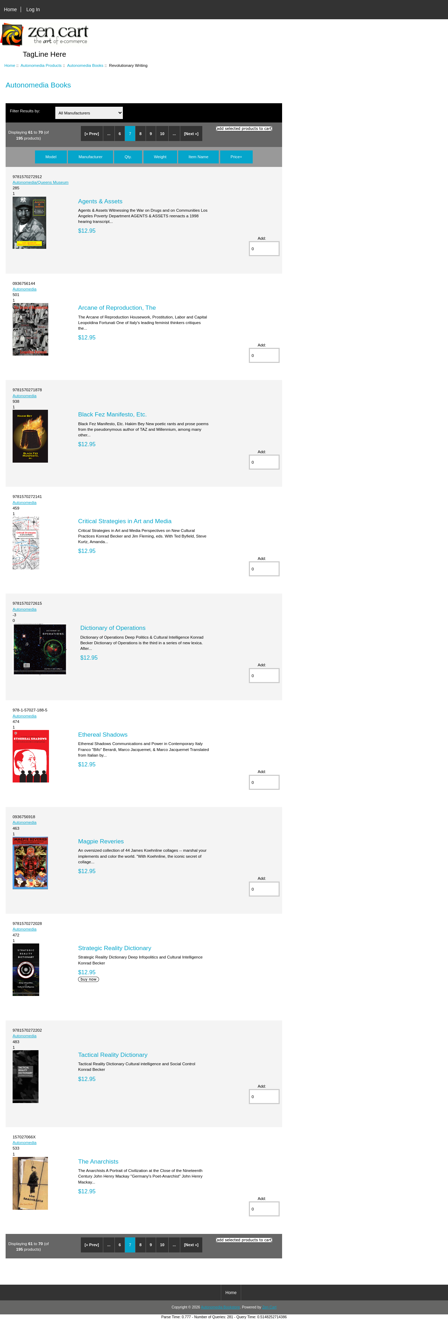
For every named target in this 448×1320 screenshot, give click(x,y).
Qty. (128, 156)
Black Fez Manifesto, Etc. (112, 414)
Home (10, 9)
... (108, 134)
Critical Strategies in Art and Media (125, 521)
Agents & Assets (100, 201)
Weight (160, 156)
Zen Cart (269, 1307)
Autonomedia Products (41, 65)
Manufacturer (90, 156)
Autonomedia (24, 289)
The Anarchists (98, 1161)
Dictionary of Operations (113, 627)
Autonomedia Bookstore (220, 1307)
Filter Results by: (25, 110)
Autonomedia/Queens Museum (41, 182)
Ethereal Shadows (102, 734)
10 (162, 134)
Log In (33, 9)
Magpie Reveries (101, 841)
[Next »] (191, 134)
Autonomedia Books (85, 65)
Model (51, 156)
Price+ (236, 156)
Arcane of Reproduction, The (117, 307)
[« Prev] (92, 134)
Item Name (199, 156)
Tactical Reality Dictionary (112, 1054)
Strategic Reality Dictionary (114, 948)
